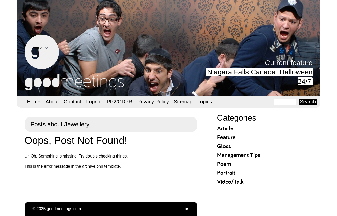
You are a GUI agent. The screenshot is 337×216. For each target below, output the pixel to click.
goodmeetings (75, 62)
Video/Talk (230, 181)
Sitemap (183, 101)
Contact (72, 101)
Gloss (224, 146)
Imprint (94, 101)
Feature (226, 137)
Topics (204, 101)
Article (225, 128)
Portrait (226, 172)
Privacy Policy (153, 101)
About (52, 101)
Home (33, 101)
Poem (224, 164)
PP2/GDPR (119, 101)
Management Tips (238, 155)
